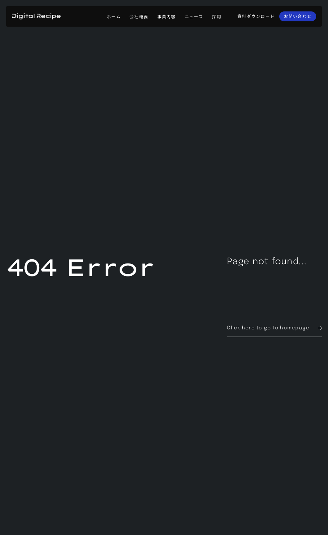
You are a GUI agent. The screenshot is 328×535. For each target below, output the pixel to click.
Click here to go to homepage (268, 328)
